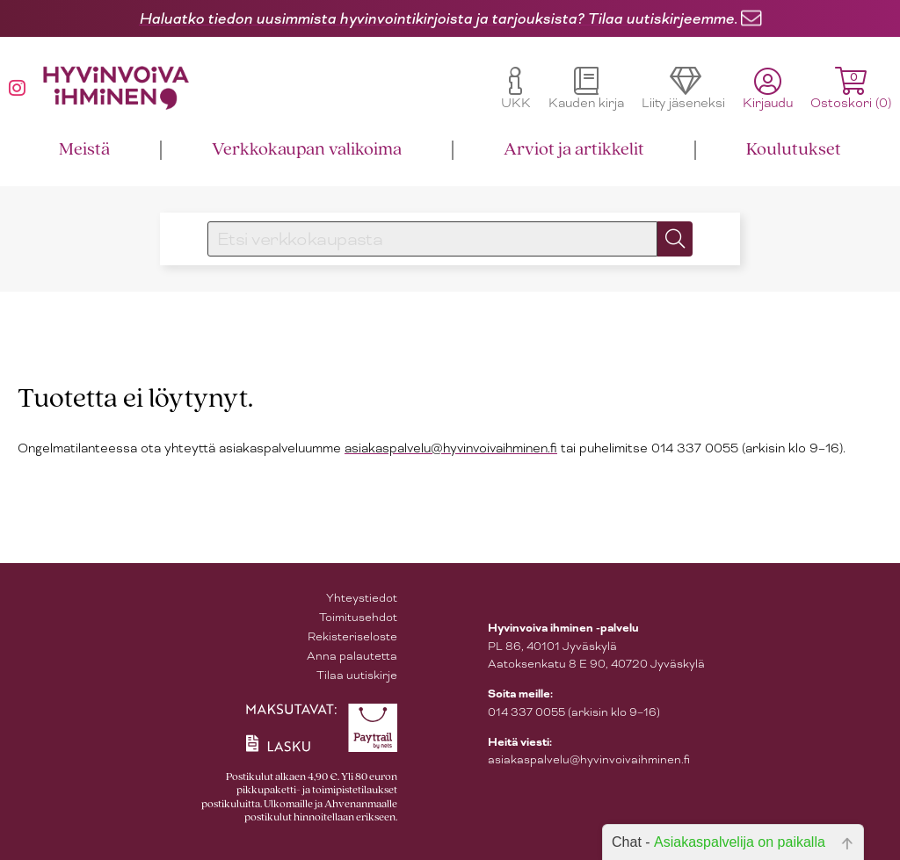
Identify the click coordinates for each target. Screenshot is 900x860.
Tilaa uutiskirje (356, 675)
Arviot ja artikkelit (574, 150)
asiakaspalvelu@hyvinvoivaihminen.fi (451, 448)
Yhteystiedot (361, 597)
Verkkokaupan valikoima (307, 150)
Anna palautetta (352, 655)
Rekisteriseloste (352, 636)
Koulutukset (793, 150)
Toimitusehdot (358, 617)
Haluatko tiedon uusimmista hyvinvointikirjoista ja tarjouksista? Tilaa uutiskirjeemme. (438, 18)
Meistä (84, 150)
